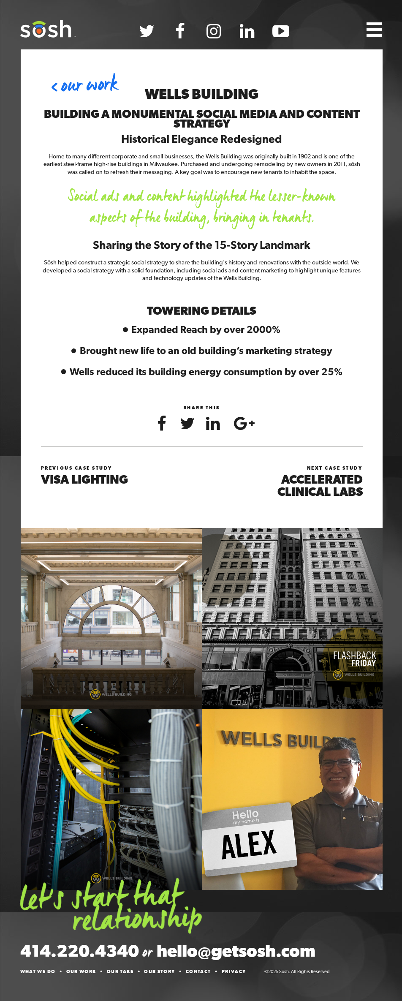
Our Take (120, 971)
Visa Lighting (84, 479)
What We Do (38, 971)
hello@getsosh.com (236, 950)
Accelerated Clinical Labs (320, 485)
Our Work (89, 85)
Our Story (159, 971)
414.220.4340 (79, 950)
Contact (198, 971)
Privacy (234, 971)
